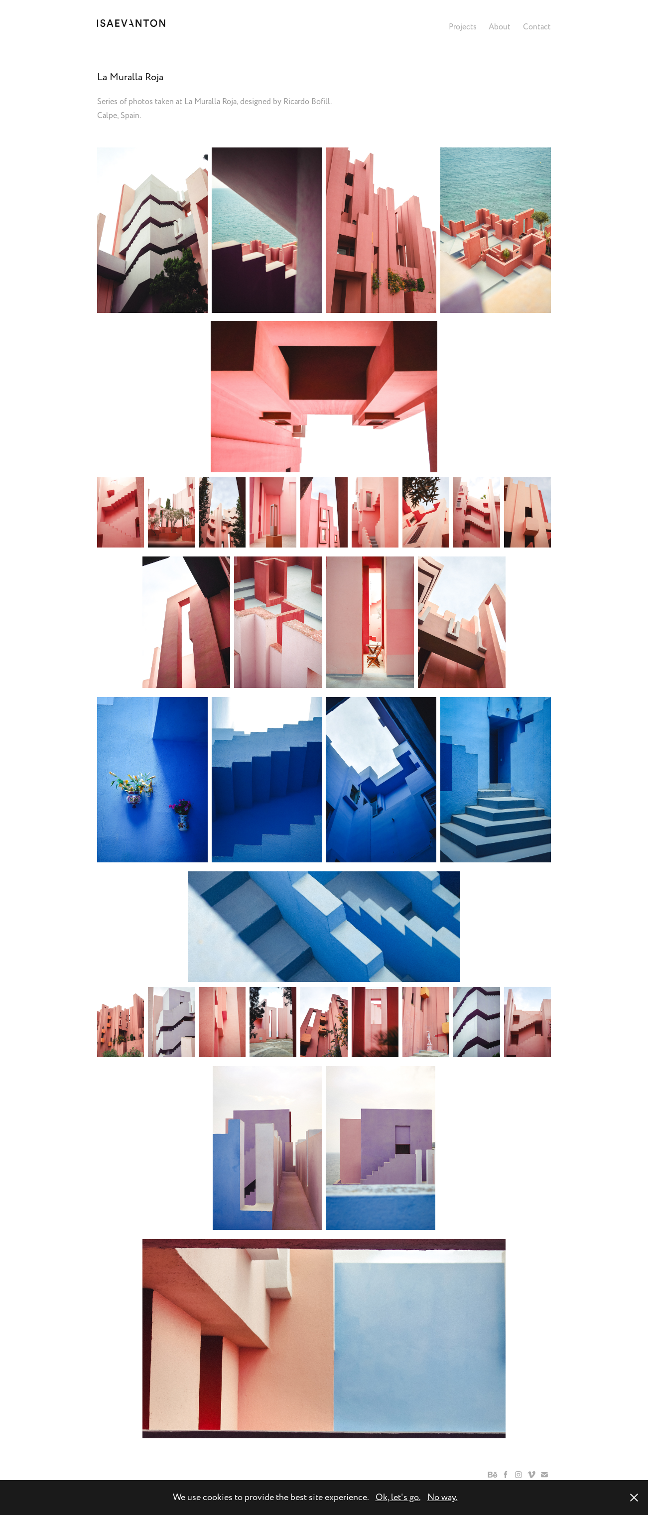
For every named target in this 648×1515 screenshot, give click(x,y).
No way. (442, 1497)
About (500, 26)
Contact (537, 26)
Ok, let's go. (398, 1497)
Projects (463, 26)
